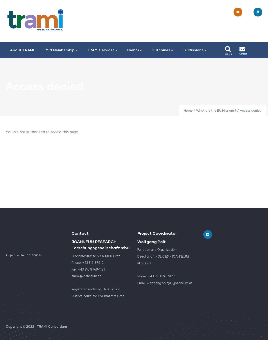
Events (134, 50)
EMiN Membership (60, 50)
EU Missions (194, 50)
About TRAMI (22, 50)
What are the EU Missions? (216, 110)
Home (188, 110)
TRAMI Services (102, 50)
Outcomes (162, 50)
